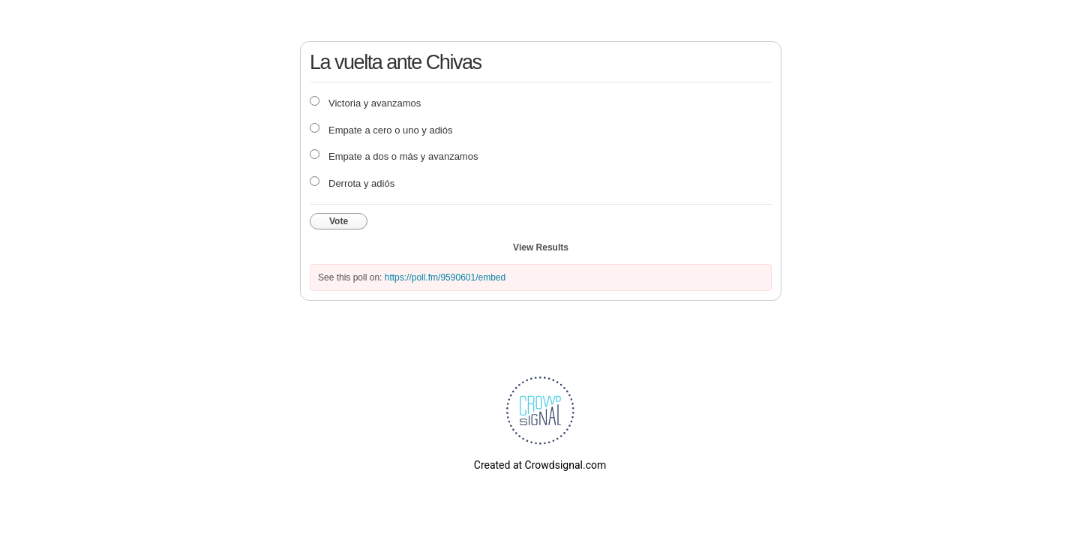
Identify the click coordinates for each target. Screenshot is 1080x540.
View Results (540, 247)
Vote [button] (338, 221)
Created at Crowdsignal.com (540, 465)
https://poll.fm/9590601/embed (445, 277)
